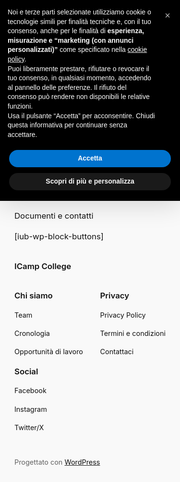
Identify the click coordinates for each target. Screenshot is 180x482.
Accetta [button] (90, 158)
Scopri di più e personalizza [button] (90, 181)
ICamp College (42, 266)
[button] (167, 15)
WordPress (82, 462)
